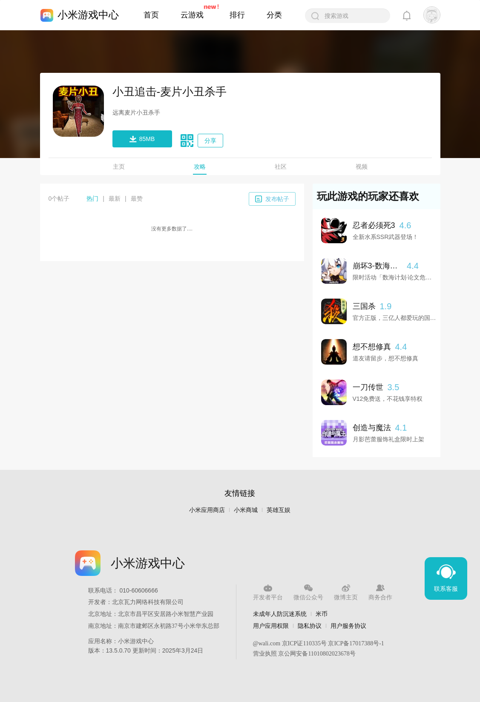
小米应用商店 (207, 510)
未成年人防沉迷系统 (280, 613)
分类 (274, 15)
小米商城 (246, 510)
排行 (237, 15)
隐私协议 (310, 625)
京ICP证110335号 (304, 643)
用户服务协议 (348, 625)
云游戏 (192, 15)
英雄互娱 (278, 510)
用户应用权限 (271, 625)
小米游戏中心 (88, 14)
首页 (151, 15)
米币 (322, 613)
